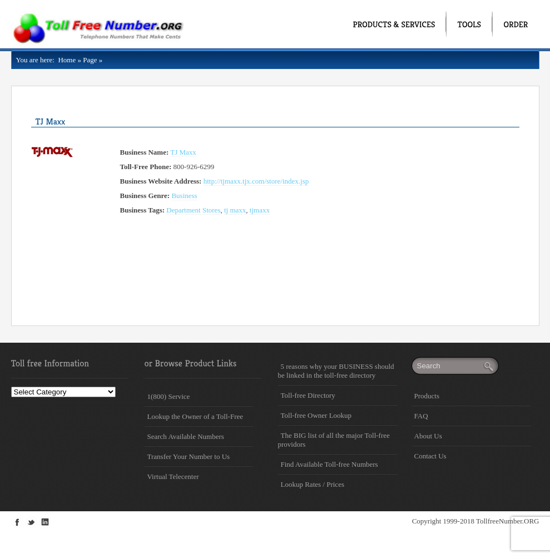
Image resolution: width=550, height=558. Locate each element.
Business (184, 195)
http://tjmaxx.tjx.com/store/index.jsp (256, 181)
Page (90, 60)
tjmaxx (260, 210)
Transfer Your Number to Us (188, 456)
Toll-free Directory (308, 395)
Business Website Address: (161, 181)
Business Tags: (142, 210)
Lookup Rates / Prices (312, 484)
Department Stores (193, 210)
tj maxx (235, 210)
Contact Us (430, 456)
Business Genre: (145, 195)
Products (427, 396)
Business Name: (144, 152)
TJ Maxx (183, 152)
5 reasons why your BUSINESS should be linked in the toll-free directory (336, 370)
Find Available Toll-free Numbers (329, 464)
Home (65, 60)
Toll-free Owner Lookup (316, 415)
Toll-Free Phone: (146, 166)
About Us (428, 436)
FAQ (421, 416)
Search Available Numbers (185, 436)
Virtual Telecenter (173, 476)
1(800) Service (168, 396)
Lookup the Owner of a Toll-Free (195, 416)
